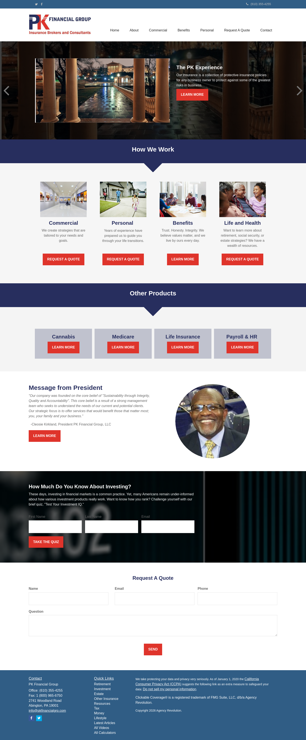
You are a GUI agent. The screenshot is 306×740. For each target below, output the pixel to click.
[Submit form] (46, 542)
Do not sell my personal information (169, 689)
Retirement (102, 684)
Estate (99, 694)
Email (145, 516)
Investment (102, 689)
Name (33, 588)
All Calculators (105, 732)
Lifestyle (100, 718)
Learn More (192, 94)
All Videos (101, 728)
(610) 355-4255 (258, 4)
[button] (133, 25)
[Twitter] (36, 4)
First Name (37, 516)
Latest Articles (104, 723)
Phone (203, 588)
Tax (96, 708)
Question (36, 611)
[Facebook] (41, 4)
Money (99, 713)
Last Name (93, 516)
